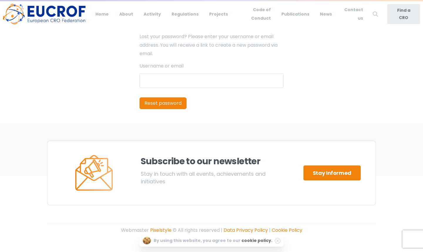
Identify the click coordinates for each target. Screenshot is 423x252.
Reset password (163, 103)
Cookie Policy (287, 230)
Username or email (162, 65)
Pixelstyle (161, 230)
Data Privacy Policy (246, 230)
